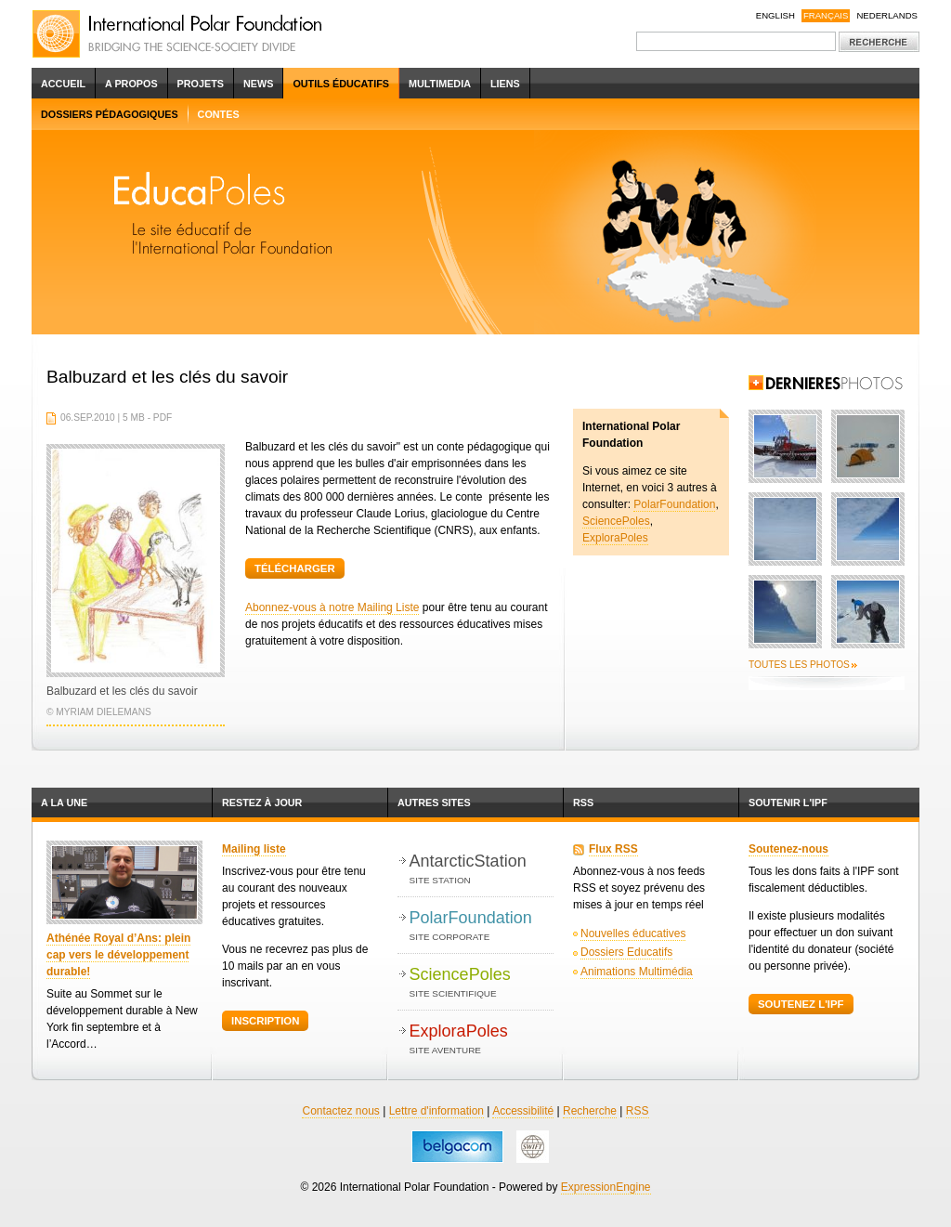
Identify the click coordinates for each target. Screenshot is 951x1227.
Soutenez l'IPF (801, 1004)
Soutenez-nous (788, 848)
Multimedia (440, 83)
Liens (505, 83)
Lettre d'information (436, 1110)
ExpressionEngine (606, 1187)
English (775, 15)
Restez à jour (262, 802)
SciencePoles (616, 521)
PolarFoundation (674, 504)
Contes (219, 114)
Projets (200, 83)
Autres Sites (434, 802)
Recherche (590, 1110)
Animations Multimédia (636, 971)
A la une (64, 802)
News (258, 83)
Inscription (265, 1020)
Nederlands (887, 15)
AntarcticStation (482, 870)
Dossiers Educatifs (626, 952)
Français (826, 15)
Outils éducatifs (341, 83)
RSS (583, 802)
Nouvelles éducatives (632, 933)
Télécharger (294, 568)
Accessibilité (523, 1110)
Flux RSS (613, 848)
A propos (131, 83)
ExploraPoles (615, 537)
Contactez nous (340, 1110)
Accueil (63, 83)
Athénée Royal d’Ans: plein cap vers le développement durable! (118, 955)
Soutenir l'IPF (788, 802)
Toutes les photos (799, 664)
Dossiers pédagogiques (109, 114)
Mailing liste (254, 848)
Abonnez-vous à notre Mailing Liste (332, 607)
